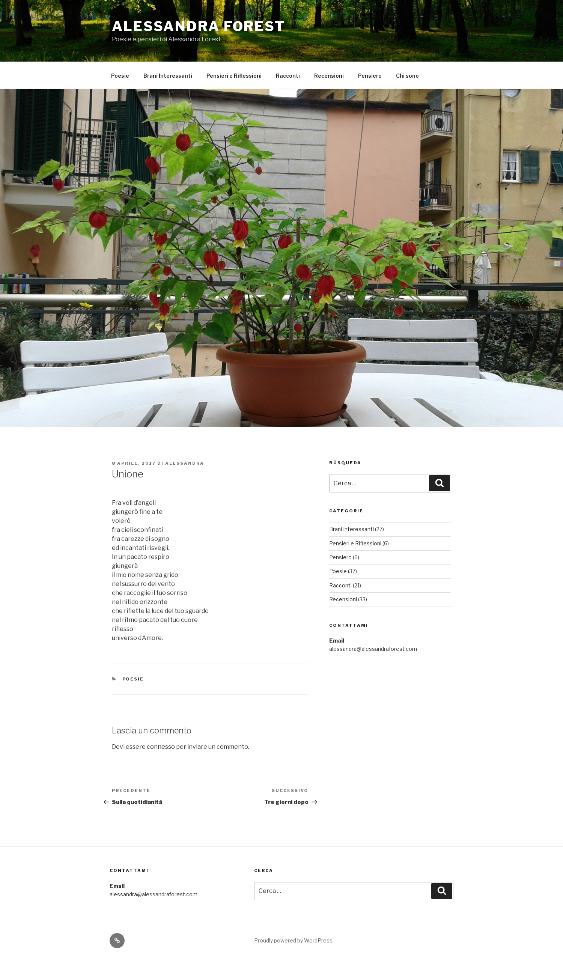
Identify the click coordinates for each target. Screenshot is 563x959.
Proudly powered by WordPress (293, 940)
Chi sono (407, 75)
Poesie (120, 75)
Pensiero (370, 75)
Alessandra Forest (198, 26)
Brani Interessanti (167, 75)
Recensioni (329, 75)
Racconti (288, 75)
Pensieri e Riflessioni (234, 75)
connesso (161, 746)
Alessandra (184, 463)
